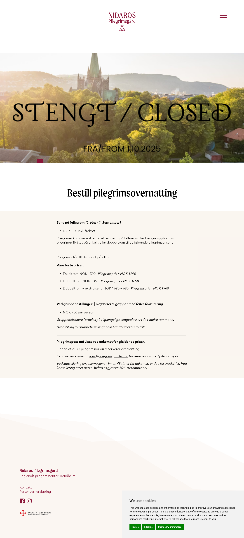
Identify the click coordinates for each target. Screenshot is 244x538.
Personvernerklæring (35, 491)
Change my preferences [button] (169, 527)
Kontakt (25, 487)
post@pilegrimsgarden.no (108, 356)
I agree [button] (135, 527)
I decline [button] (148, 527)
